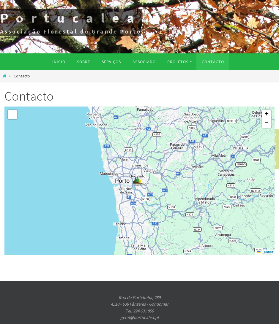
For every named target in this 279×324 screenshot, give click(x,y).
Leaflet (265, 252)
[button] (139, 180)
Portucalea (71, 17)
